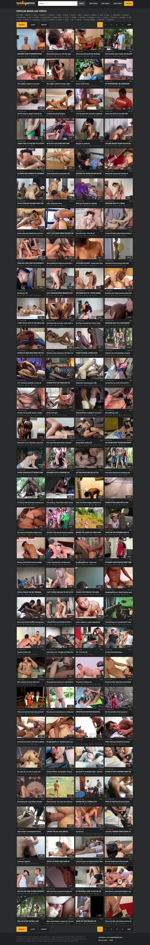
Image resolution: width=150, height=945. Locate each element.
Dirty (99, 594)
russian (59, 20)
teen (79, 15)
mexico (26, 20)
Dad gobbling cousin (111, 413)
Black (69, 56)
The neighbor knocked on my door (28, 84)
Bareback (35, 56)
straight (91, 17)
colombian (36, 20)
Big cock (80, 56)
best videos (94, 3)
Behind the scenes (120, 265)
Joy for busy (80, 832)
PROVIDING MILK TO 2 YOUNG (115, 203)
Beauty (64, 116)
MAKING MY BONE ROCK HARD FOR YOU (30, 353)
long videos (118, 3)
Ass (28, 116)
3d (78, 116)
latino (28, 15)
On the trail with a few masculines (116, 712)
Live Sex (128, 3)
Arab (63, 893)
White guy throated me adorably (86, 203)
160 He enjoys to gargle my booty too (29, 114)
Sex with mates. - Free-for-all (85, 233)
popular (22, 25)
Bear (63, 56)
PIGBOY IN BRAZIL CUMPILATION (86, 353)
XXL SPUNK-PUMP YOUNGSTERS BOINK (118, 443)
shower (51, 20)
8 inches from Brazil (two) (113, 652)
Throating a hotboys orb (84, 682)
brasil (73, 15)
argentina (110, 20)
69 (20, 235)
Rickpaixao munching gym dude (86, 383)
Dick (61, 564)
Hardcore (68, 564)
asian (108, 15)
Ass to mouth (87, 86)
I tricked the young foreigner (56, 114)
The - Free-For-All (81, 652)
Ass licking (124, 505)
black (66, 15)
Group (65, 206)
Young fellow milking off (84, 443)
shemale (101, 20)
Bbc (71, 235)
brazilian (43, 15)
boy (130, 17)
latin (35, 15)
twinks (36, 17)
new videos (105, 3)
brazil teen (22, 17)
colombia (82, 17)
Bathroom (99, 116)
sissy (99, 17)
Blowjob (125, 56)
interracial (116, 15)
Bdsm (66, 535)
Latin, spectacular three (54, 203)
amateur (123, 17)
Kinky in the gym (52, 413)
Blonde (128, 893)
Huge (27, 834)
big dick (114, 17)
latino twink (57, 17)
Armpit (58, 804)
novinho (51, 15)
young (86, 15)
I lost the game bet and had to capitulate (89, 114)
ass (73, 20)
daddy (74, 17)
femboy (94, 15)
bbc (30, 17)
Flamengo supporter (23, 861)
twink (59, 15)
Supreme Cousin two (24, 652)
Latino (33, 834)
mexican (126, 15)
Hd (42, 355)
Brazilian (94, 56)
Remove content (102, 940)
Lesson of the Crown (82, 84)
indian (67, 17)
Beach (70, 804)
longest (44, 25)
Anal (28, 56)
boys (66, 20)
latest (33, 25)
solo (19, 20)
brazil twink (46, 17)
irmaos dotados (90, 20)
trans (44, 20)
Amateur (21, 56)
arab (101, 15)
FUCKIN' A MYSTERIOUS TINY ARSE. (87, 592)
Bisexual (35, 176)
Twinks (69, 684)
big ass (106, 17)
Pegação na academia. (83, 144)
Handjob (35, 355)
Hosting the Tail (22, 293)
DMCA (111, 940)
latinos (79, 20)
